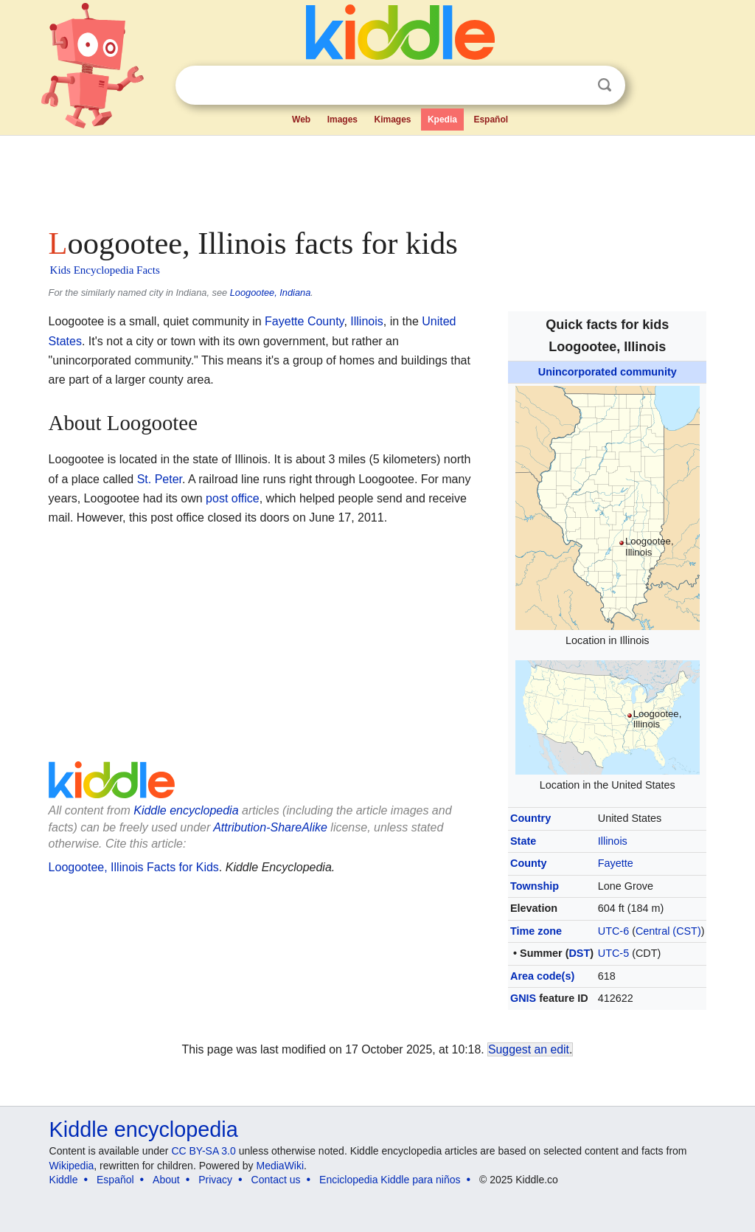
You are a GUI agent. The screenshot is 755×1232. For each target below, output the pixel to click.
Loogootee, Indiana (270, 292)
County (528, 863)
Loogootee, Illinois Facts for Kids (134, 867)
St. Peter (159, 479)
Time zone (536, 931)
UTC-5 (613, 953)
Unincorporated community (607, 372)
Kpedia (442, 119)
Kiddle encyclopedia (185, 810)
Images (342, 119)
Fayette (615, 863)
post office (233, 498)
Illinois (612, 841)
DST (579, 953)
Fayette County (304, 321)
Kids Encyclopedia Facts (105, 270)
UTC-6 (613, 931)
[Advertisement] (377, 177)
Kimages (392, 119)
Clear (574, 85)
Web (301, 119)
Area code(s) (542, 976)
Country (530, 818)
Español (490, 119)
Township (534, 886)
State (523, 841)
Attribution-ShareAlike (270, 827)
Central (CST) (668, 931)
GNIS (523, 998)
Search (604, 85)
